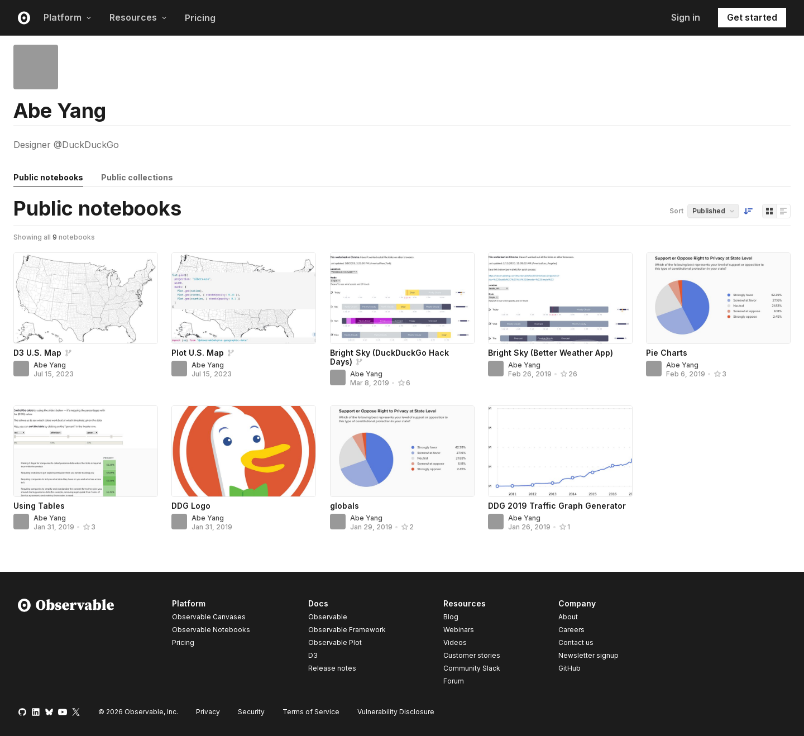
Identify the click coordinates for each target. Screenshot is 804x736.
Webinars (458, 629)
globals (344, 505)
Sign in (685, 17)
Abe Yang (50, 365)
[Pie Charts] (718, 298)
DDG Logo (190, 505)
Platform (68, 17)
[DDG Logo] (243, 451)
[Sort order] (748, 211)
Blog (450, 617)
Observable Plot (335, 642)
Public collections (137, 177)
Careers (571, 629)
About (568, 617)
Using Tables (39, 505)
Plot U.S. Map (197, 352)
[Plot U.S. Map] (243, 298)
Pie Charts (666, 352)
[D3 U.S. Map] (85, 298)
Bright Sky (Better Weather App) (550, 352)
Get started (752, 17)
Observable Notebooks (211, 629)
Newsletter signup (588, 655)
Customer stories (471, 655)
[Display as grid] (769, 211)
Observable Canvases (209, 617)
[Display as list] (783, 211)
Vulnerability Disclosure (395, 712)
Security (251, 712)
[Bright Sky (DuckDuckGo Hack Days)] (402, 298)
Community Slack (471, 668)
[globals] (402, 451)
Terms (311, 712)
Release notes (332, 668)
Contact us (576, 643)
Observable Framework (347, 629)
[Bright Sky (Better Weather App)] (560, 298)
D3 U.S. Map (37, 352)
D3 (313, 655)
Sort (676, 211)
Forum (453, 681)
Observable (327, 617)
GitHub (569, 668)
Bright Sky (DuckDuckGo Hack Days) (389, 357)
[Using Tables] (85, 451)
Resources (138, 17)
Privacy (208, 712)
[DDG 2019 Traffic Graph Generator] (560, 451)
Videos (455, 642)
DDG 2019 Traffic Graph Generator (557, 505)
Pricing (200, 17)
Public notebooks (48, 177)
